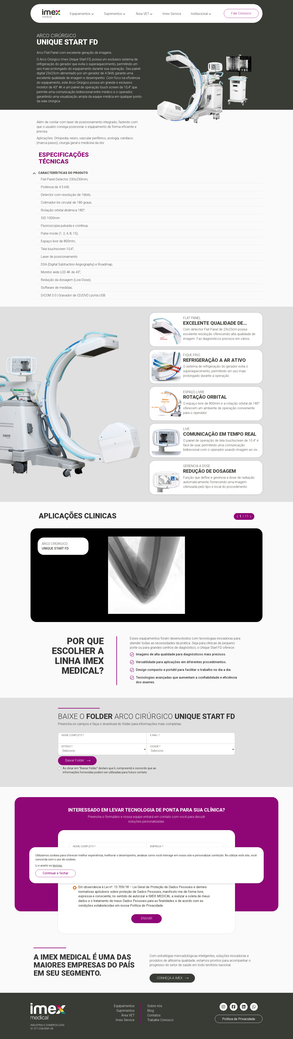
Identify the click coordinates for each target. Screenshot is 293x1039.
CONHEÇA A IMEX (170, 978)
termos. (57, 865)
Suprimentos (114, 14)
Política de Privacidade (146, 905)
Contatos (154, 1015)
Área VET (144, 14)
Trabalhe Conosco (160, 1020)
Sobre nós (154, 1006)
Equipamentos (82, 14)
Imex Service (171, 14)
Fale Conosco (241, 13)
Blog (150, 1011)
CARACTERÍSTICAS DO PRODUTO (60, 173)
